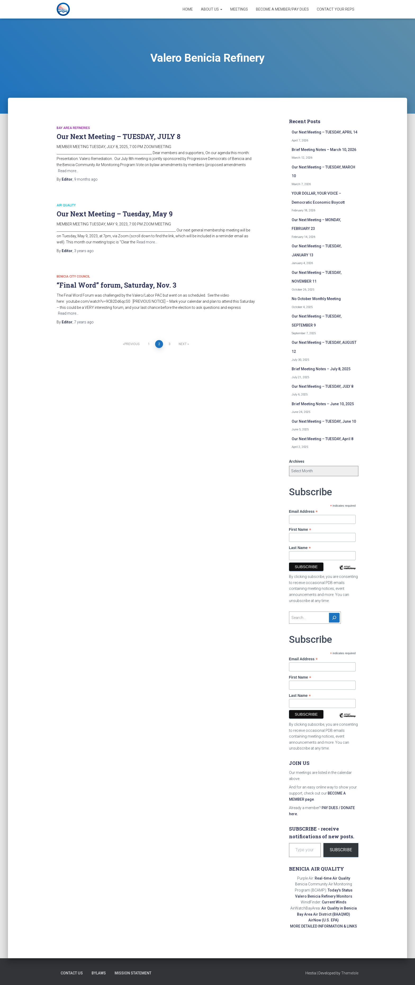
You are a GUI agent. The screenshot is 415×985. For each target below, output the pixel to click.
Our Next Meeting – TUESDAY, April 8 (322, 439)
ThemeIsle (349, 973)
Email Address (303, 511)
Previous (131, 344)
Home (188, 9)
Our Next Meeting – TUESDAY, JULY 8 (119, 136)
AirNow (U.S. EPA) (323, 920)
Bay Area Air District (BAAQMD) (323, 914)
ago (86, 179)
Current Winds (334, 902)
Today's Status (340, 890)
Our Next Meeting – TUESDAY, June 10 (324, 421)
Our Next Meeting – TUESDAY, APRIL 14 (324, 132)
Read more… (68, 171)
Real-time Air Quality (332, 878)
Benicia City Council (73, 276)
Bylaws (98, 973)
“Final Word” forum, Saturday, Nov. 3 (116, 285)
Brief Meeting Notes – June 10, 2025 (323, 404)
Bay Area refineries (73, 128)
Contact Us (72, 973)
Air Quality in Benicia (339, 908)
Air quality (66, 205)
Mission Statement (132, 973)
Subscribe (341, 849)
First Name (300, 529)
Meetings (239, 9)
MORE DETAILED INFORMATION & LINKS (323, 926)
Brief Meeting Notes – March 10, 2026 (324, 150)
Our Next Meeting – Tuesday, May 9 (115, 214)
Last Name (300, 547)
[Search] (334, 617)
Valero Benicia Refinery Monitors (323, 896)
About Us (211, 9)
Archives (296, 461)
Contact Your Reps (335, 9)
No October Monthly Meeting (316, 299)
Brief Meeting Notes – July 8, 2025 (321, 369)
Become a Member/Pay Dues (282, 9)
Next (183, 344)
